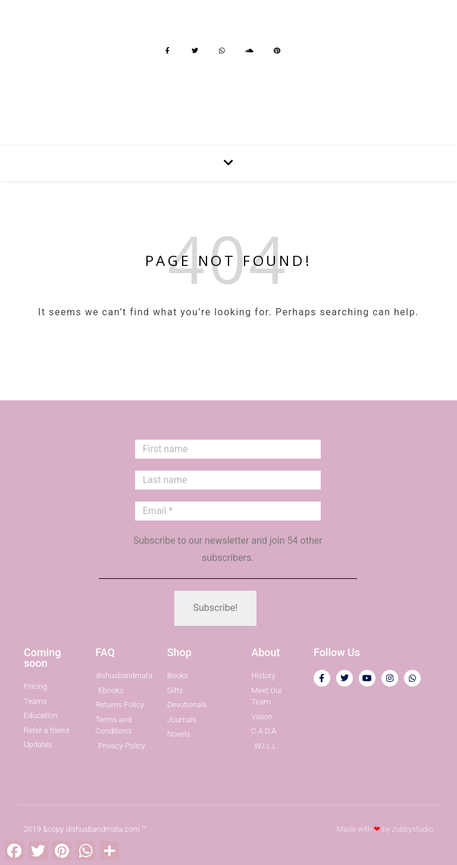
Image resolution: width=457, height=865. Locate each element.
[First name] (228, 449)
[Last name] (228, 480)
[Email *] (228, 511)
